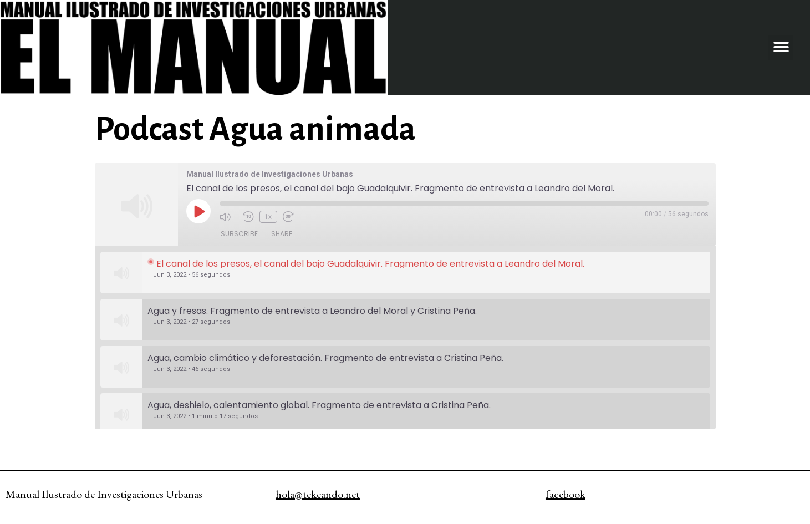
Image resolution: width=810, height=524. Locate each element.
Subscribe (239, 233)
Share (281, 233)
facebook (565, 494)
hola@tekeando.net (318, 494)
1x (268, 217)
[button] (780, 47)
